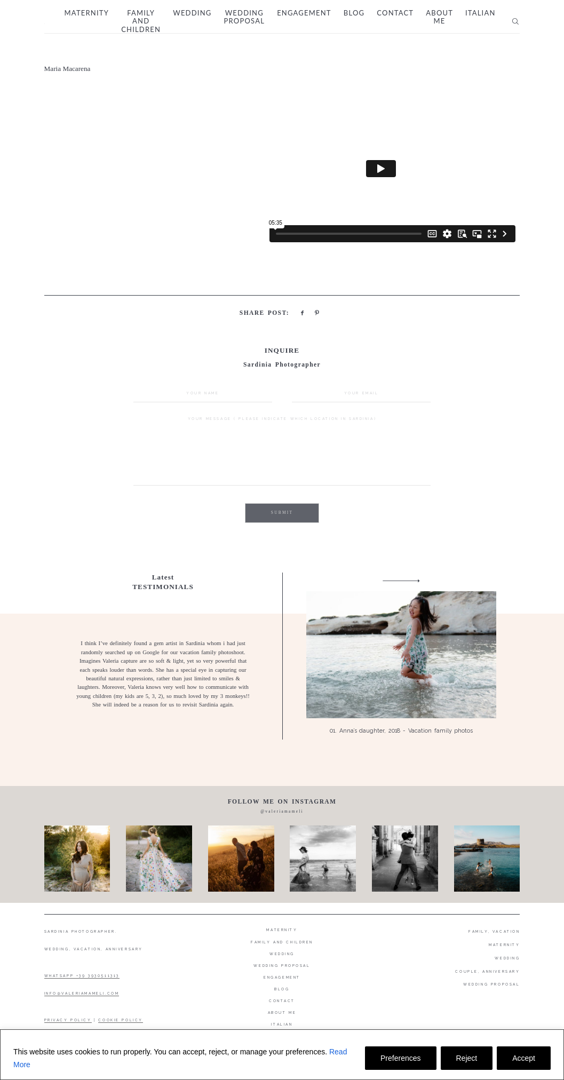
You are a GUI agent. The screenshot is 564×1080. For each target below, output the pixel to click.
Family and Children (141, 21)
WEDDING (507, 958)
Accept (523, 1058)
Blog (354, 13)
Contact (395, 13)
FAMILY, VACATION (494, 932)
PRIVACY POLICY (68, 1020)
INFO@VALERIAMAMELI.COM (82, 993)
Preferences (400, 1058)
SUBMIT (282, 512)
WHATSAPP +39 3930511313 (82, 976)
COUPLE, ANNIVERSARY (487, 972)
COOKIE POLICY (120, 1020)
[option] (282, 656)
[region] (282, 1054)
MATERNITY (504, 945)
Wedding (192, 13)
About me (439, 17)
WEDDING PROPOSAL (491, 984)
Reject (467, 1058)
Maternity (87, 13)
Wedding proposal (244, 17)
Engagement (304, 13)
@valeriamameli (282, 811)
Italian (480, 13)
